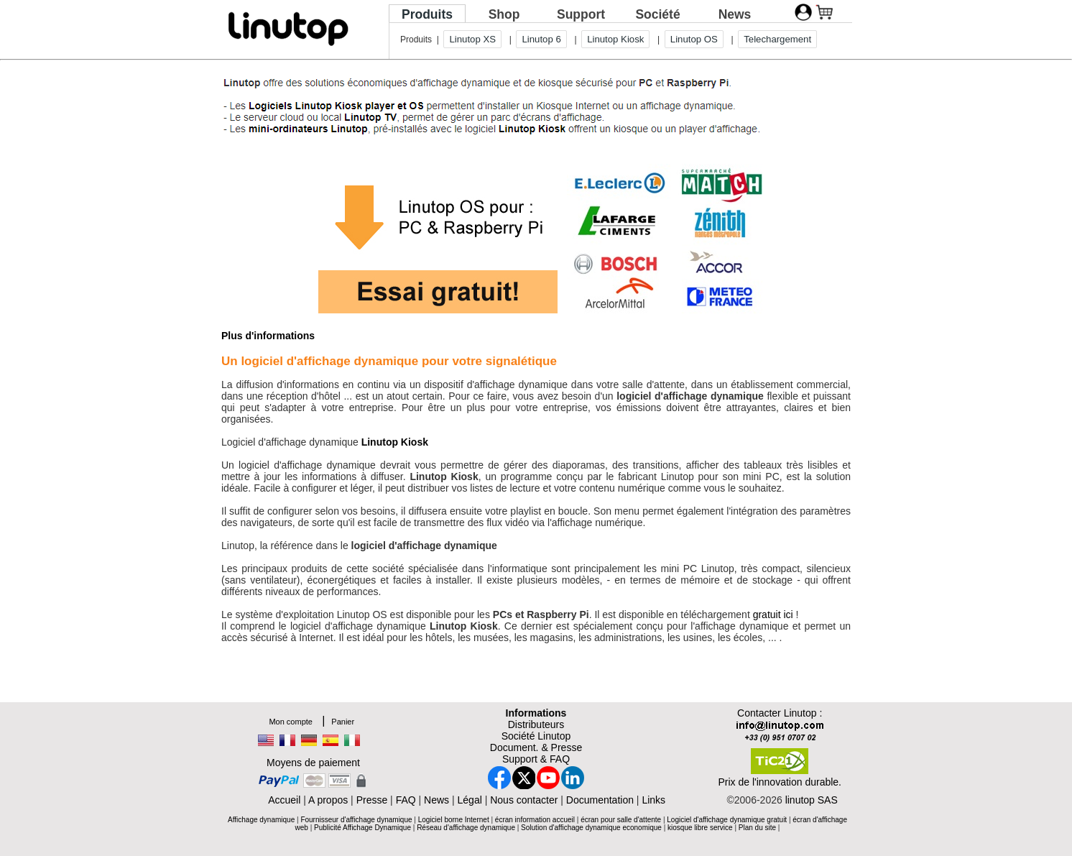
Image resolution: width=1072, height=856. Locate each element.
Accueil (284, 800)
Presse (372, 800)
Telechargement (777, 39)
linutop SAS (811, 800)
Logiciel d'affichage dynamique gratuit (727, 820)
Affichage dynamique (261, 820)
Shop (504, 14)
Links (653, 800)
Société (657, 14)
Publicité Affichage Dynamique (362, 828)
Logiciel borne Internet (454, 820)
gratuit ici (773, 614)
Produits (427, 14)
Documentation (600, 800)
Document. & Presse (536, 747)
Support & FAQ (536, 759)
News (735, 14)
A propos (328, 800)
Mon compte (291, 721)
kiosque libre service (700, 828)
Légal (470, 800)
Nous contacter (524, 800)
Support (581, 14)
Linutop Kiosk (615, 39)
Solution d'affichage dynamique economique (591, 828)
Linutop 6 (541, 39)
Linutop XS (472, 39)
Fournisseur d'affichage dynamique (356, 820)
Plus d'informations (268, 335)
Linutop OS (694, 39)
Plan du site (757, 828)
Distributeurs (536, 724)
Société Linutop (536, 736)
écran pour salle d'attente (621, 820)
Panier (342, 721)
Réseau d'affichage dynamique (466, 828)
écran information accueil (535, 820)
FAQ (406, 800)
